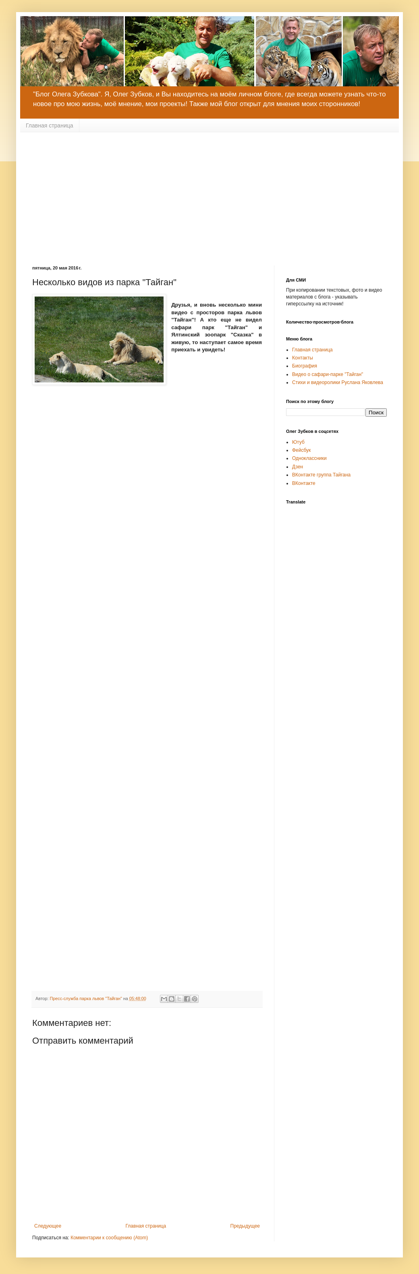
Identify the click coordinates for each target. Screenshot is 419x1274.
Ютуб (298, 442)
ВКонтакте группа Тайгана (321, 475)
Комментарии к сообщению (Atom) (109, 1238)
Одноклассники (309, 458)
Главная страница (49, 125)
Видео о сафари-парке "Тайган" (327, 374)
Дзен (297, 467)
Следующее (47, 1226)
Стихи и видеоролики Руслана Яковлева (337, 382)
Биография (304, 366)
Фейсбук (301, 450)
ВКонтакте (303, 483)
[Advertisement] (209, 192)
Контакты (302, 358)
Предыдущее (245, 1226)
